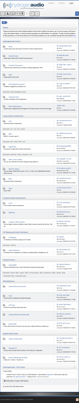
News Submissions (15, 106)
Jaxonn (61, 57)
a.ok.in (60, 340)
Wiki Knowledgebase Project (18, 92)
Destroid (61, 214)
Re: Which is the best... (64, 221)
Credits (15, 399)
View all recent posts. (43, 376)
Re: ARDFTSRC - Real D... (64, 65)
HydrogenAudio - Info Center (14, 367)
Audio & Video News (15, 339)
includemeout (63, 223)
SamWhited (62, 148)
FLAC (10, 203)
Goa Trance (62, 307)
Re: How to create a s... (64, 357)
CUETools (13, 245)
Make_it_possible (64, 161)
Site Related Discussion (17, 84)
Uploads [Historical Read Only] (19, 315)
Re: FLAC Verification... (64, 202)
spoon (60, 48)
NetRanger (62, 239)
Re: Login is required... (64, 83)
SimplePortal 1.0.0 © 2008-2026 (25, 399)
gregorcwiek (50, 374)
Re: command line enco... (65, 120)
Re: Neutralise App (63, 55)
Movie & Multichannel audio (18, 358)
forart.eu (61, 252)
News (10, 47)
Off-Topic (12, 305)
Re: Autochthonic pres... (64, 286)
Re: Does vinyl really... (63, 295)
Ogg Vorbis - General (16, 154)
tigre (60, 108)
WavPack (12, 213)
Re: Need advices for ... (64, 212)
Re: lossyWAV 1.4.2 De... (64, 159)
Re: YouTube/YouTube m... (65, 338)
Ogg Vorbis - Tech (27, 154)
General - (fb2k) (14, 273)
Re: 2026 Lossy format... (64, 74)
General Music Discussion (17, 286)
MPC (10, 179)
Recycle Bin (12, 324)
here (74, 35)
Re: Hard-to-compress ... (64, 314)
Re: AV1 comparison (63, 347)
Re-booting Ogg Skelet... (64, 146)
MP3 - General (14, 141)
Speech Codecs (14, 169)
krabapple (61, 98)
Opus (10, 188)
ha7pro (61, 123)
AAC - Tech (13, 129)
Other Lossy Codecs (15, 159)
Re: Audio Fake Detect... (64, 304)
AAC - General (21, 129)
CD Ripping (12, 237)
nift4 (60, 190)
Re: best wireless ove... (64, 249)
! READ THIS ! (61, 106)
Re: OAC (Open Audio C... (65, 188)
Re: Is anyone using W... (64, 168)
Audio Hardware (14, 250)
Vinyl (10, 296)
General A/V (13, 348)
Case (60, 135)
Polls (10, 75)
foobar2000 (13, 265)
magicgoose (62, 180)
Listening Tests (14, 97)
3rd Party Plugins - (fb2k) (36, 273)
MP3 (10, 134)
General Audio (13, 56)
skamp (61, 325)
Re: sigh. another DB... (64, 96)
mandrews (62, 359)
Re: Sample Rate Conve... (65, 46)
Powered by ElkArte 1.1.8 (6, 399)
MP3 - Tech (22, 141)
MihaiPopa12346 (64, 170)
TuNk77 (60, 316)
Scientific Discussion (16, 65)
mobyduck (62, 266)
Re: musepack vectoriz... (64, 178)
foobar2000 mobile (21, 276)
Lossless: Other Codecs (17, 222)
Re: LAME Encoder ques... (65, 133)
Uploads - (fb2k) (60, 273)
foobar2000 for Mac (8, 276)
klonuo (61, 288)
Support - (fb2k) (24, 273)
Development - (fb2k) (49, 273)
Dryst (60, 205)
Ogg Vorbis (12, 147)
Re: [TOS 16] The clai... (64, 323)
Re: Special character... (64, 264)
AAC (10, 121)
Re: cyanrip (60, 237)
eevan (60, 76)
